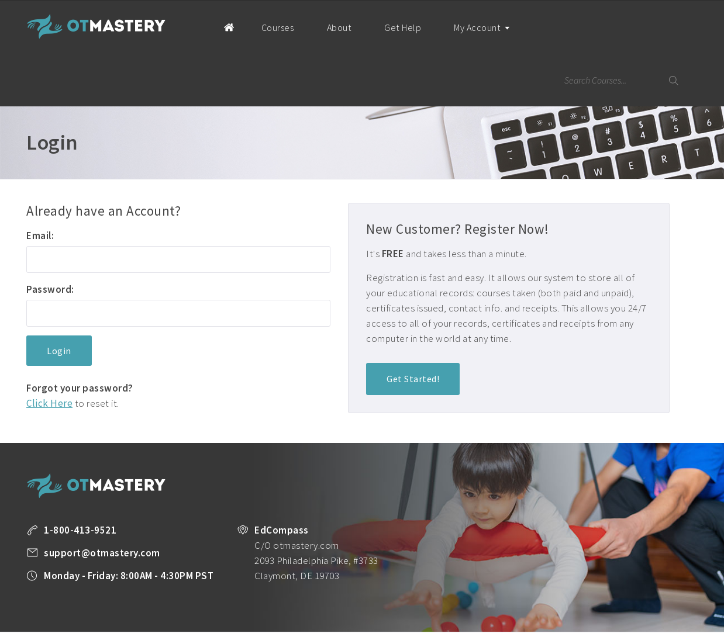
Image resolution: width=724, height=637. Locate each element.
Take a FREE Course (254, 593)
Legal (149, 608)
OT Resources (565, 593)
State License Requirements (484, 593)
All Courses (317, 593)
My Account (468, 38)
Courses (265, 27)
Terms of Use (106, 608)
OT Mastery (96, 26)
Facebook (176, 609)
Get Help (389, 27)
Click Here (49, 350)
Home (211, 27)
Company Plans (627, 593)
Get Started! (413, 327)
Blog (418, 593)
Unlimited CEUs (373, 593)
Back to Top (666, 623)
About (326, 27)
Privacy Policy (49, 608)
